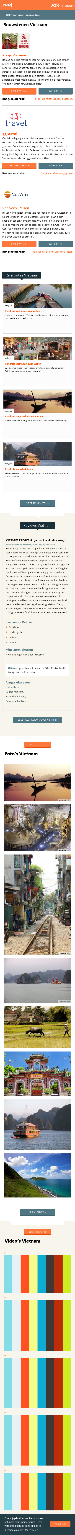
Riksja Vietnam (14, 55)
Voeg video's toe (37, 1231)
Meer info (55, 91)
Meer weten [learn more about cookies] (31, 1530)
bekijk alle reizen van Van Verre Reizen (52, 251)
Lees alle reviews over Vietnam (37, 719)
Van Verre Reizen (15, 207)
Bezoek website (19, 91)
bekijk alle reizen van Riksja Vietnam (54, 99)
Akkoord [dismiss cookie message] (60, 1524)
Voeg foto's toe (37, 744)
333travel (9, 133)
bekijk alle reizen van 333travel (57, 173)
